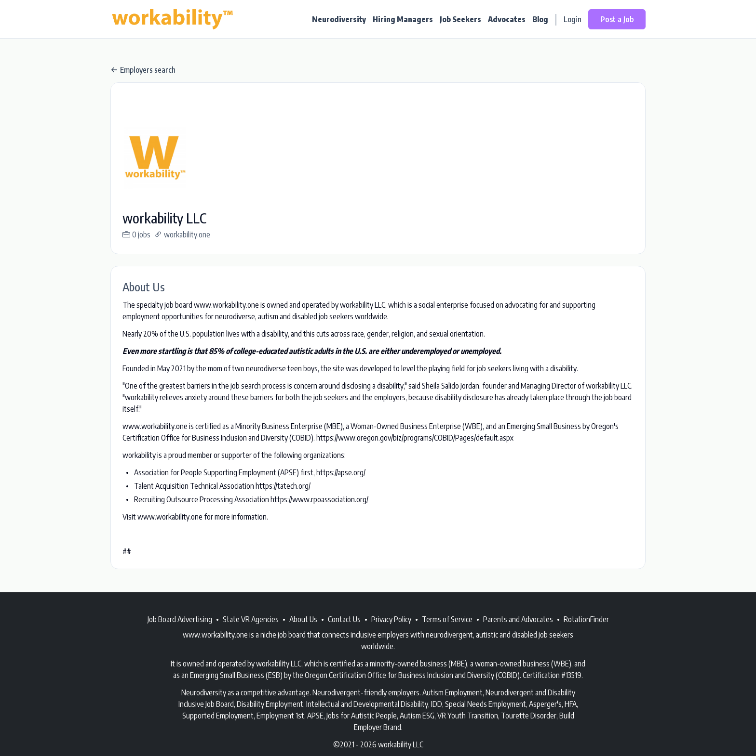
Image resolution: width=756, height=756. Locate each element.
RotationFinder (586, 619)
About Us (303, 619)
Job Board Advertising (180, 619)
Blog (540, 19)
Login (572, 19)
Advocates (507, 19)
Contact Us (344, 619)
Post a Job (617, 19)
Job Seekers (460, 19)
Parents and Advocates (518, 619)
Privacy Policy (391, 619)
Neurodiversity (339, 19)
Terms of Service (447, 619)
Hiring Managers (403, 19)
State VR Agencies (251, 619)
